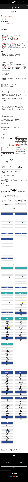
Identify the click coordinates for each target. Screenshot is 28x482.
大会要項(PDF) (7, 233)
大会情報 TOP (14, 467)
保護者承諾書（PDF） (7, 204)
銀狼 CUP (21, 462)
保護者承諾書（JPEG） (21, 203)
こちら (2, 55)
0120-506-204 (17, 7)
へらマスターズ (20, 457)
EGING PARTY (7, 462)
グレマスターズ (7, 457)
